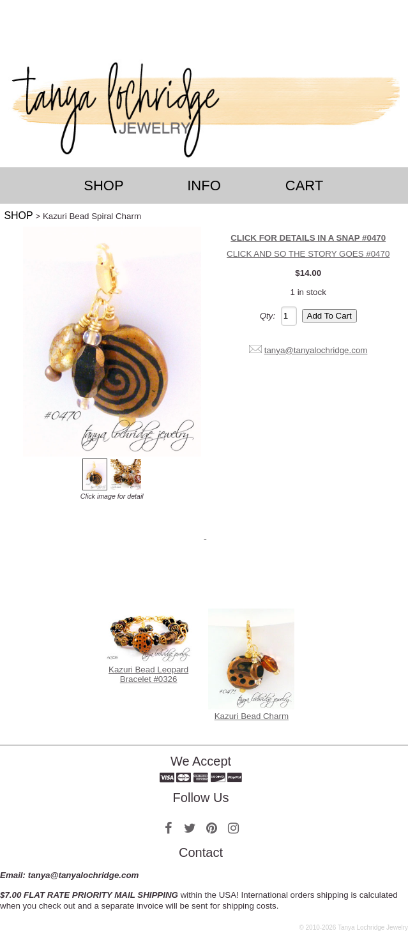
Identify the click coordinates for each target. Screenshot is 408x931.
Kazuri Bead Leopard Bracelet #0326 (148, 674)
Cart (304, 185)
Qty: (267, 316)
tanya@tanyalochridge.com (316, 350)
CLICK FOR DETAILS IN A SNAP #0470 (308, 238)
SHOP (18, 215)
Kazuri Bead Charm (252, 716)
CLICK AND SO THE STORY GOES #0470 (308, 254)
